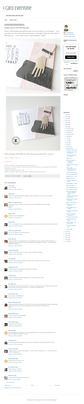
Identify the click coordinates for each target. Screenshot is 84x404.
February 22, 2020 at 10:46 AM (15, 226)
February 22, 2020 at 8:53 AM (15, 209)
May (67, 142)
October (68, 132)
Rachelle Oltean (12, 313)
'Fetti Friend (69, 158)
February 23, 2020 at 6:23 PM (15, 317)
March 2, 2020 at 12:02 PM (14, 379)
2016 (66, 237)
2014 (66, 241)
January (68, 229)
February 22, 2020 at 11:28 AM (15, 254)
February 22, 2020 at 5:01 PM (15, 279)
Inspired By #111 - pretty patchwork (71, 200)
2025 (66, 116)
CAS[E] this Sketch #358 (71, 217)
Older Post (57, 385)
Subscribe (70, 57)
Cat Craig (10, 258)
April (67, 144)
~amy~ (9, 185)
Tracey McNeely (12, 250)
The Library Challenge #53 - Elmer (71, 156)
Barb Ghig (10, 330)
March (68, 146)
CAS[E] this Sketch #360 (71, 174)
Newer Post (7, 385)
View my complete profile (69, 36)
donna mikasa (11, 294)
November (68, 130)
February (68, 148)
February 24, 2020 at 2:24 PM (15, 362)
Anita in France (12, 348)
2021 (66, 124)
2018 (66, 233)
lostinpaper (11, 340)
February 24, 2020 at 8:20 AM (15, 354)
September (69, 134)
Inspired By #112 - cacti (71, 176)
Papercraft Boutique (13, 302)
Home (5, 20)
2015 (66, 239)
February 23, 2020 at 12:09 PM (15, 309)
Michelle (10, 222)
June (67, 140)
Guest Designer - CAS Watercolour (71, 223)
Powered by (71, 63)
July (67, 138)
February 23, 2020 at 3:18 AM (15, 297)
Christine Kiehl (11, 358)
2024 (66, 118)
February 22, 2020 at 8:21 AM (15, 197)
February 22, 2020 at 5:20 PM (15, 289)
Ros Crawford (11, 367)
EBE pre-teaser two (70, 178)
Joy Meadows (11, 267)
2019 (66, 231)
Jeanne (10, 194)
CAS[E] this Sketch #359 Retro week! (71, 196)
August (68, 136)
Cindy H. (10, 213)
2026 (66, 114)
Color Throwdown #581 (71, 172)
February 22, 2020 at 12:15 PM (15, 271)
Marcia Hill (10, 239)
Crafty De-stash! (13, 20)
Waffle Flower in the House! (70, 205)
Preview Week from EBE (71, 183)
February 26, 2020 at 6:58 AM (15, 371)
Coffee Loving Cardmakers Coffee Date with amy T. (71, 169)
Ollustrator (44, 400)
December (68, 128)
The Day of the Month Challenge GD (71, 214)
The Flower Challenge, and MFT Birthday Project (71, 193)
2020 (66, 126)
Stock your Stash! (70, 185)
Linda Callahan (11, 322)
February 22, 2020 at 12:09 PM (15, 262)
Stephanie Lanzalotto (13, 230)
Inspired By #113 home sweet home (71, 152)
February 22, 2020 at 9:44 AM (15, 217)
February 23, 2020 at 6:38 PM (15, 326)
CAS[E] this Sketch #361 (71, 150)
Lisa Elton (10, 275)
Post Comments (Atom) (16, 387)
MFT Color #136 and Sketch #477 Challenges (71, 161)
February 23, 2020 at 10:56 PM (15, 335)
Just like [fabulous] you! (71, 187)
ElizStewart (11, 375)
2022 (66, 122)
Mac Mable (10, 284)
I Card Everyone (17, 8)
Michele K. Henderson (13, 202)
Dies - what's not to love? (72, 189)
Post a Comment (10, 382)
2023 (66, 120)
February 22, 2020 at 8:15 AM (15, 189)
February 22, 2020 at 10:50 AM (15, 234)
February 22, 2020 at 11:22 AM (15, 245)
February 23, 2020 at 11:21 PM (15, 344)
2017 (66, 235)
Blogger (55, 400)
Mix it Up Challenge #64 (71, 202)
